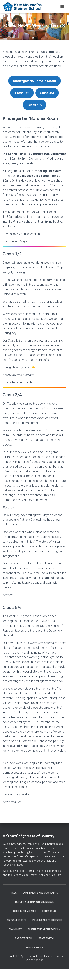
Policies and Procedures (47, 920)
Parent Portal (24, 938)
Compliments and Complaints (40, 893)
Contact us (49, 911)
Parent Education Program (44, 929)
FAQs (14, 893)
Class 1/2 (22, 93)
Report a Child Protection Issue (34, 902)
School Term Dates (24, 911)
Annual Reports (16, 920)
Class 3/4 (47, 93)
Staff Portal (46, 938)
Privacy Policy (34, 947)
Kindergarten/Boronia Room (34, 81)
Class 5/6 (35, 105)
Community (15, 929)
